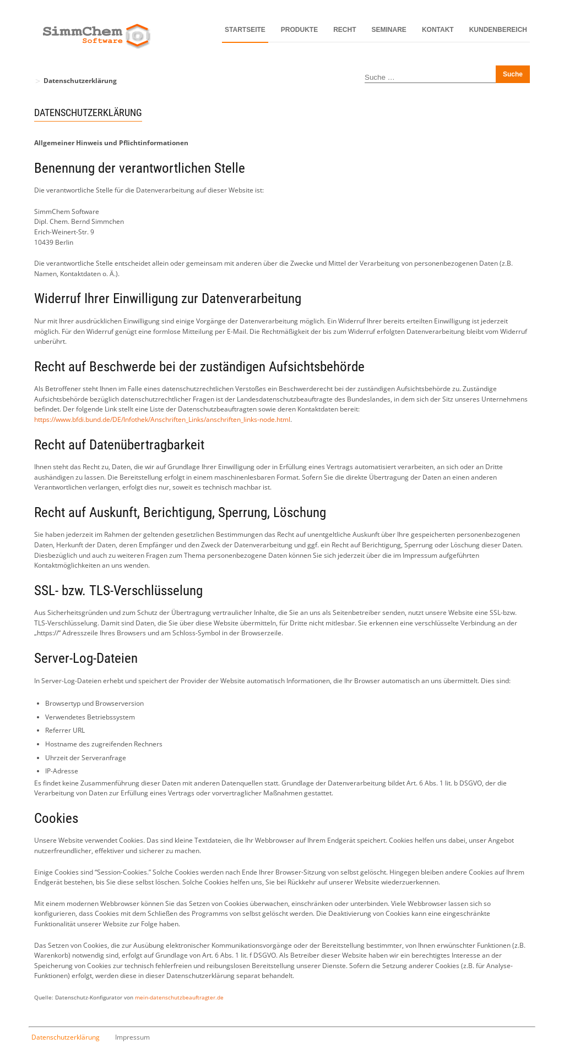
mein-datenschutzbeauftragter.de (179, 997)
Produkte (299, 30)
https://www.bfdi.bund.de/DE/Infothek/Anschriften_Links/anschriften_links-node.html (162, 419)
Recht (344, 30)
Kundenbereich (498, 30)
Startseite (245, 30)
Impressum (132, 1037)
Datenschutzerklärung (65, 1037)
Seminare (389, 30)
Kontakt (438, 30)
